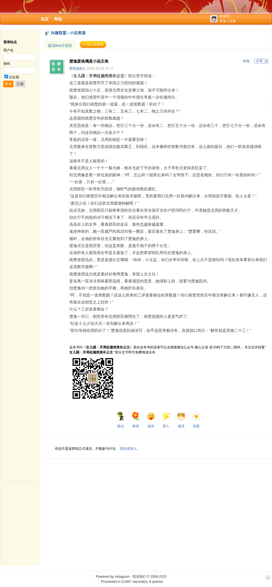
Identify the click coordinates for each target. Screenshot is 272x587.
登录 (223, 21)
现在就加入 (128, 449)
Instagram (122, 577)
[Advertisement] (83, 470)
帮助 (58, 19)
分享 (259, 61)
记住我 (14, 77)
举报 (246, 61)
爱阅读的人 (77, 68)
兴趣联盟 (58, 33)
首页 (45, 19)
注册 (232, 21)
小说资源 (78, 33)
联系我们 (139, 577)
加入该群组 (95, 44)
